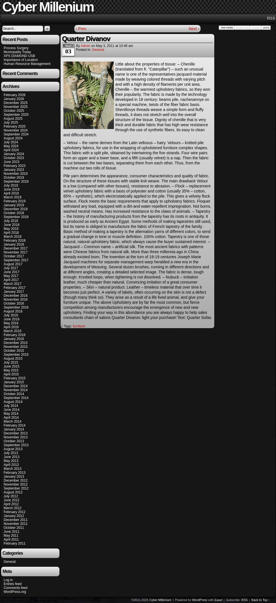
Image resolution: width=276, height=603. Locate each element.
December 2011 (15, 520)
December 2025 (15, 103)
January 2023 (14, 170)
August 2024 (13, 138)
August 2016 (13, 311)
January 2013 (14, 477)
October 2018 (14, 213)
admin (85, 46)
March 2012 (12, 508)
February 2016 (15, 335)
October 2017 (14, 256)
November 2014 (15, 390)
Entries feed (13, 584)
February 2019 (15, 201)
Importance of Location (21, 60)
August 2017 (13, 264)
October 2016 (14, 303)
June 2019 (11, 189)
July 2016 (11, 315)
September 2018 (16, 217)
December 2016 (15, 296)
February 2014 (15, 425)
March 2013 (12, 469)
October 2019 (14, 178)
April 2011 (11, 539)
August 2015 (13, 359)
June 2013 (11, 457)
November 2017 (15, 252)
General (10, 562)
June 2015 (11, 366)
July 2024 (11, 142)
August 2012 (13, 492)
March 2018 (12, 237)
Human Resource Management (27, 64)
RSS (271, 18)
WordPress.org (15, 592)
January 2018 (14, 244)
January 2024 (14, 154)
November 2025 (15, 107)
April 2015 (11, 374)
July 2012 (11, 496)
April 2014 (11, 418)
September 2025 (16, 115)
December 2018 (15, 209)
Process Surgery (16, 48)
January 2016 (14, 339)
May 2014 (11, 414)
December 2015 (15, 343)
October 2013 (14, 441)
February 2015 (15, 378)
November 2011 (15, 524)
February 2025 (15, 126)
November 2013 (15, 437)
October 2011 (14, 528)
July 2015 (11, 362)
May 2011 (11, 536)
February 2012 (15, 512)
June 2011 (11, 532)
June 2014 (11, 410)
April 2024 (11, 150)
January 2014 (14, 429)
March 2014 (12, 421)
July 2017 (11, 268)
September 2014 (16, 398)
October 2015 (14, 351)
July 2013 (11, 453)
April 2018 (11, 233)
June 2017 (11, 272)
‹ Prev (81, 28)
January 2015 (14, 382)
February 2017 (15, 288)
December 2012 (15, 480)
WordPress (199, 600)
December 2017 (15, 248)
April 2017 (11, 280)
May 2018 (11, 229)
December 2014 (15, 386)
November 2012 (15, 484)
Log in (8, 580)
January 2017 (14, 292)
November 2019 (15, 174)
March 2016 (12, 331)
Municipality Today (17, 52)
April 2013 (11, 465)
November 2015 (15, 347)
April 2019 (11, 193)
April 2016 (11, 327)
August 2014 (13, 402)
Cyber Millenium (160, 600)
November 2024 (15, 130)
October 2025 (14, 111)
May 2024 (11, 146)
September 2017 (16, 260)
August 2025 (13, 119)
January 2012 (14, 516)
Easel (218, 600)
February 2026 (15, 95)
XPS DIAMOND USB (19, 56)
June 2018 (11, 225)
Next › (194, 28)
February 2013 (15, 473)
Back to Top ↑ (260, 600)
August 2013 (13, 449)
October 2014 (14, 394)
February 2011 (15, 543)
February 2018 (15, 240)
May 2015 (11, 370)
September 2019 (16, 181)
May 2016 (11, 323)
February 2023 (15, 166)
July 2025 (11, 122)
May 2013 (11, 461)
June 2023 (11, 162)
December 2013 (15, 433)
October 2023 (14, 158)
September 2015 (16, 355)
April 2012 (11, 504)
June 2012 (11, 500)
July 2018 (11, 221)
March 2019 (12, 197)
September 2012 (16, 488)
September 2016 (16, 307)
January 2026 (14, 99)
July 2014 (11, 406)
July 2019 (11, 185)
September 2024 (16, 134)
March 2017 (12, 284)
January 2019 (14, 205)
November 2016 (15, 300)
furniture (79, 326)
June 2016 (11, 319)
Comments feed (15, 588)
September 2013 (16, 445)
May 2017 (11, 276)
